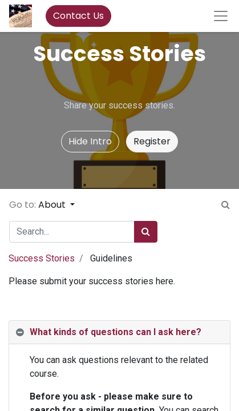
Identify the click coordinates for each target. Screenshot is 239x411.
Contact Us (78, 15)
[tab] (119, 332)
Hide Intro (90, 141)
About (53, 204)
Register (152, 141)
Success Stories (42, 258)
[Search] (145, 232)
